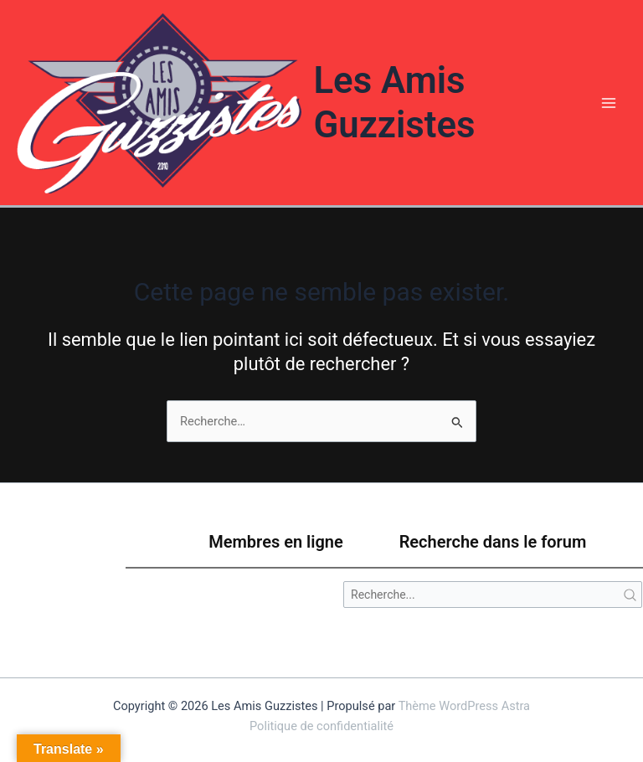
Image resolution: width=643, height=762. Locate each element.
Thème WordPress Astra (464, 705)
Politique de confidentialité (321, 726)
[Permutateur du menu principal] (608, 103)
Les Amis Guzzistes (394, 103)
